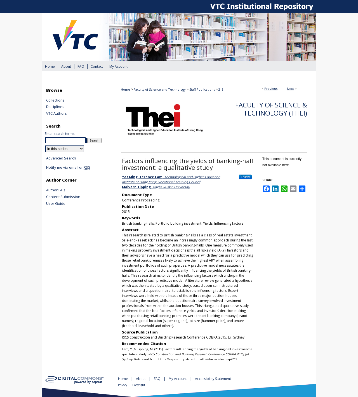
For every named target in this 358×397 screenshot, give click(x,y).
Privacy (123, 385)
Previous (270, 88)
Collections (55, 100)
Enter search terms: (60, 133)
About (141, 378)
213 (220, 89)
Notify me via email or (68, 167)
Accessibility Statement (213, 378)
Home (125, 89)
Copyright (138, 385)
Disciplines (55, 107)
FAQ (157, 378)
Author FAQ (55, 190)
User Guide (55, 203)
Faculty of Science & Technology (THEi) (271, 109)
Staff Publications (202, 89)
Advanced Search (61, 158)
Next (290, 88)
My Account (178, 378)
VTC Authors (56, 113)
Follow (245, 176)
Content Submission (63, 197)
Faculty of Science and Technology (160, 89)
